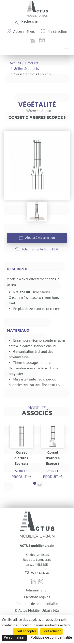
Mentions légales (37, 597)
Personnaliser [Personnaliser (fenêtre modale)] (14, 638)
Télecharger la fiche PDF (37, 249)
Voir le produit (20, 474)
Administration (37, 590)
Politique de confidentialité (37, 604)
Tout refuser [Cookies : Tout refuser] (51, 631)
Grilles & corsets (26, 69)
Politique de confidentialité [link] (51, 638)
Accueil (15, 63)
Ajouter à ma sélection (37, 238)
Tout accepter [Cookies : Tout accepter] (25, 631)
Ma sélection (54, 32)
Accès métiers (21, 32)
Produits (31, 63)
